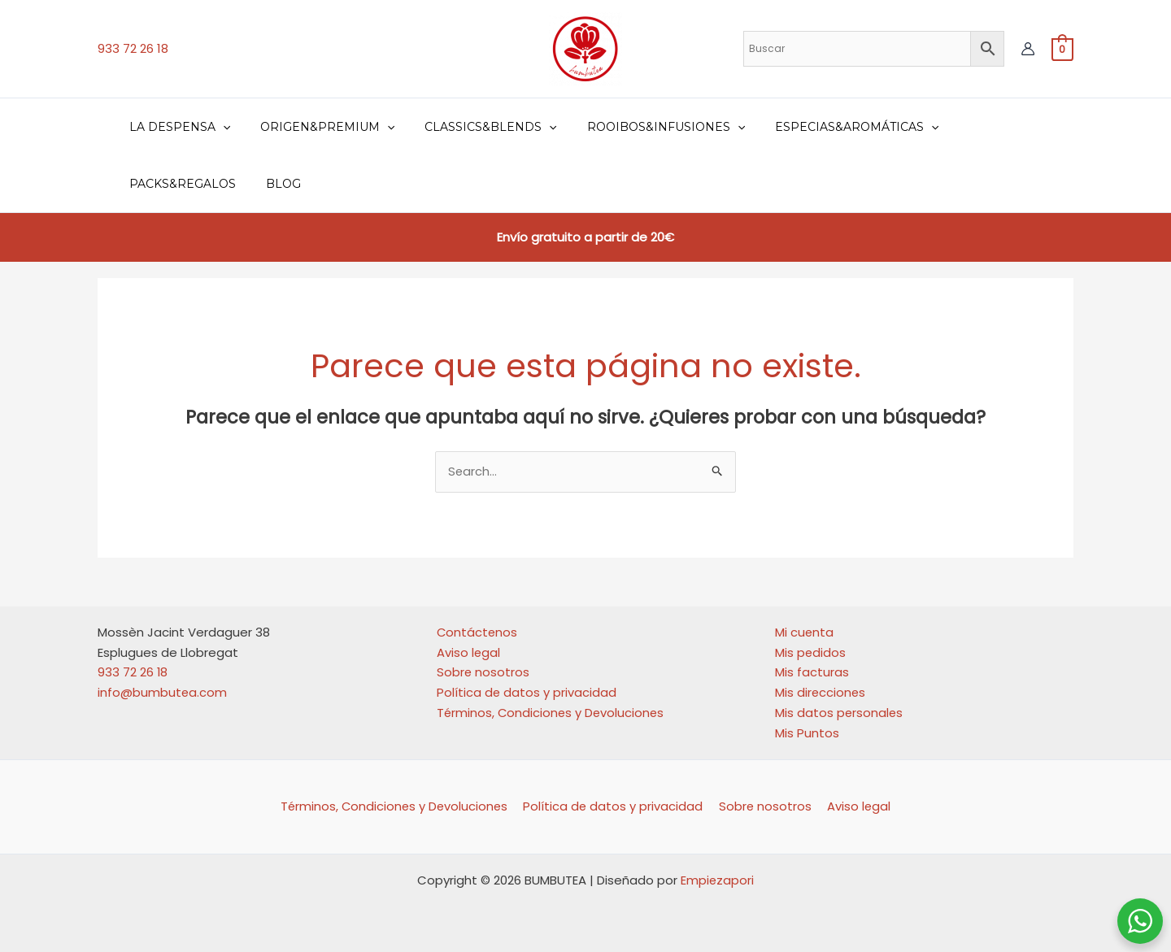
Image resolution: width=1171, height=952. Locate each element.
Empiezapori (718, 880)
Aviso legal (469, 652)
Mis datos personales (839, 712)
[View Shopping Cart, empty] (1062, 48)
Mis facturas (812, 672)
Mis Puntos (807, 732)
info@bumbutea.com (163, 692)
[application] (218, 126)
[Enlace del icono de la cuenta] (1028, 48)
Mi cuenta (804, 632)
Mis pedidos (811, 652)
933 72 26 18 (133, 48)
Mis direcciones (821, 692)
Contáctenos (478, 632)
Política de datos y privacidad (527, 692)
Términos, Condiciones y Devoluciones (552, 712)
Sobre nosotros (483, 672)
